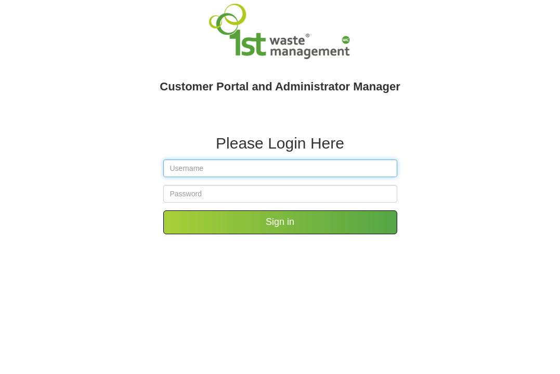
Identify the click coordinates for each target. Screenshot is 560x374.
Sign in (280, 222)
